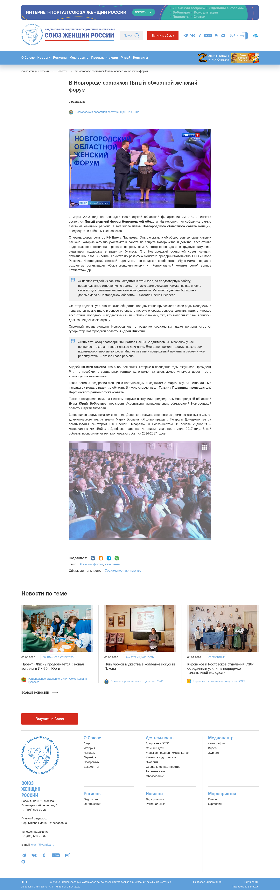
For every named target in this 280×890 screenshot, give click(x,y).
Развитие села (155, 771)
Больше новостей (39, 693)
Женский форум (91, 564)
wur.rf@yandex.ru (42, 844)
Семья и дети (155, 748)
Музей (125, 57)
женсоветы (112, 564)
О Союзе (28, 57)
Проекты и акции (104, 57)
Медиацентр (78, 57)
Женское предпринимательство (167, 752)
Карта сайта (251, 881)
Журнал (213, 752)
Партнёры (90, 757)
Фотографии (216, 743)
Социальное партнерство (163, 766)
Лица (87, 743)
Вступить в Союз (163, 35)
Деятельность (159, 738)
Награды (89, 752)
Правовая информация (207, 881)
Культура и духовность (139, 657)
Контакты (140, 57)
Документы (91, 766)
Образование (216, 657)
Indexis (254, 886)
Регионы (60, 57)
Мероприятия (222, 793)
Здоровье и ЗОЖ (157, 743)
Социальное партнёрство (123, 570)
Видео (212, 748)
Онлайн (213, 799)
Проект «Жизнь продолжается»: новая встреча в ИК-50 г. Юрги (52, 666)
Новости (43, 57)
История (89, 748)
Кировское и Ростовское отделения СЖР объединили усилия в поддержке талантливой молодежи (220, 668)
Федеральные (155, 799)
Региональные (155, 803)
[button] (77, 490)
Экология (152, 762)
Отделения (91, 799)
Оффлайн (215, 803)
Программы (91, 762)
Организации (92, 803)
